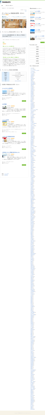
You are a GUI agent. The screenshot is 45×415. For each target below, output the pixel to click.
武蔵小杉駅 (32, 267)
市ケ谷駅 (32, 185)
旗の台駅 (32, 224)
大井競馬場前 (32, 160)
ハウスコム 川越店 (38, 17)
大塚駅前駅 (32, 162)
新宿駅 (37, 51)
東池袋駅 (32, 250)
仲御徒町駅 (32, 117)
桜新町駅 (32, 259)
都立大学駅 (32, 379)
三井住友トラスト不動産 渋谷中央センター (11, 152)
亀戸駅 (31, 100)
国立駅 (31, 153)
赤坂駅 (31, 372)
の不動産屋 (11, 8)
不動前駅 (32, 91)
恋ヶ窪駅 (32, 197)
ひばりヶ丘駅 (32, 72)
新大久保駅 (32, 208)
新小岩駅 (32, 215)
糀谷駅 (31, 330)
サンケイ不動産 (37, 29)
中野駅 (37, 58)
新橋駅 (31, 220)
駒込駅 (31, 396)
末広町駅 (32, 238)
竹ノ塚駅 (32, 327)
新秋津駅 (32, 222)
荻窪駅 (31, 344)
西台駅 (31, 351)
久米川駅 (32, 99)
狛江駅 (31, 292)
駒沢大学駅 (32, 395)
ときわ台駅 (32, 71)
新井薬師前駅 (32, 207)
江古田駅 (32, 273)
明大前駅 (32, 230)
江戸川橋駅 (32, 274)
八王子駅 (37, 63)
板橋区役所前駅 (33, 253)
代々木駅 (32, 115)
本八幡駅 (32, 239)
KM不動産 (4, 104)
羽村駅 (31, 335)
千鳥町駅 (32, 139)
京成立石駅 (32, 107)
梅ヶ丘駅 (32, 260)
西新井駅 (32, 356)
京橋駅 (31, 108)
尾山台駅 (32, 182)
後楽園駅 (32, 191)
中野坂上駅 (32, 95)
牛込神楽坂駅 (32, 291)
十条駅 (31, 133)
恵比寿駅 (32, 198)
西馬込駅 (32, 365)
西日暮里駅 (32, 359)
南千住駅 (32, 140)
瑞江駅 (31, 296)
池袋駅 (37, 49)
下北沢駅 (32, 87)
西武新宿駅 (32, 360)
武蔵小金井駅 (32, 268)
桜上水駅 (32, 258)
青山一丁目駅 (32, 388)
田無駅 (31, 298)
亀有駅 (31, 101)
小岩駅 (31, 178)
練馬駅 (31, 334)
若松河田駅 (32, 341)
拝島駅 (31, 206)
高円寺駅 (32, 397)
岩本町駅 (32, 183)
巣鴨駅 (31, 184)
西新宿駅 (32, 358)
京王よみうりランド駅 (34, 109)
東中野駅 (32, 243)
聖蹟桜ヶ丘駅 (32, 336)
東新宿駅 (32, 246)
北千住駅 (32, 131)
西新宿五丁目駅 (33, 357)
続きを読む (24, 116)
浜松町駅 (32, 283)
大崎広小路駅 (32, 167)
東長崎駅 (32, 251)
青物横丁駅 (32, 389)
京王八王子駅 (32, 110)
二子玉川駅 (32, 102)
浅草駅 (31, 282)
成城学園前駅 (32, 199)
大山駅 (31, 163)
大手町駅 (32, 169)
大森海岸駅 (32, 170)
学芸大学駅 (32, 175)
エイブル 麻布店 (37, 11)
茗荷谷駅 (32, 343)
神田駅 (31, 319)
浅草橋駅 (32, 281)
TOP (2, 5)
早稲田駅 (32, 229)
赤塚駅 (31, 373)
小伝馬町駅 (32, 177)
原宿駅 (31, 144)
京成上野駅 (32, 106)
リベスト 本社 (6, 173)
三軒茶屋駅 (32, 78)
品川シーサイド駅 (33, 146)
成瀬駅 (31, 201)
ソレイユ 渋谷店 (5, 119)
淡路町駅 (32, 284)
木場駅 (31, 237)
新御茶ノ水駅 (32, 216)
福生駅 (31, 320)
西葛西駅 (32, 364)
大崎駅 (31, 168)
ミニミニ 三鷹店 (37, 23)
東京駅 (31, 244)
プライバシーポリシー (9, 5)
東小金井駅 (32, 245)
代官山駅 (32, 116)
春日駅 (31, 231)
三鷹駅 (31, 79)
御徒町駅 (32, 192)
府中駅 (31, 190)
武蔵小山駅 (32, 266)
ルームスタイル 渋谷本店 (7, 88)
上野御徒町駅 (32, 84)
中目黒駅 (32, 94)
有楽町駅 (32, 236)
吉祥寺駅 (37, 56)
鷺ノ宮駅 (32, 405)
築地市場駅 (32, 329)
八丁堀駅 (32, 122)
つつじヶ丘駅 (32, 69)
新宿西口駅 (32, 213)
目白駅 (31, 307)
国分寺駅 (32, 152)
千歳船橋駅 (32, 137)
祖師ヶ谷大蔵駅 (33, 314)
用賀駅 (31, 297)
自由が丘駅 (32, 337)
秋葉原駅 (32, 322)
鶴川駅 (31, 404)
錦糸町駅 (32, 382)
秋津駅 (31, 321)
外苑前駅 (32, 154)
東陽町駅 (32, 252)
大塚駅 (31, 161)
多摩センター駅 (33, 155)
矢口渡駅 (32, 311)
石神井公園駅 (32, 312)
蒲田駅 (37, 53)
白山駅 (31, 304)
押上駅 (31, 205)
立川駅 (31, 326)
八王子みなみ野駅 (33, 123)
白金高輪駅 (32, 306)
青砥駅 (31, 390)
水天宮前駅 (32, 269)
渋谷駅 (37, 46)
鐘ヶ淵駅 (32, 383)
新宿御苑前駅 (32, 212)
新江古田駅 (32, 221)
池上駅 (31, 275)
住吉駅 (31, 118)
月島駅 (31, 235)
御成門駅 (32, 193)
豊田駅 (31, 368)
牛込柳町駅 (32, 290)
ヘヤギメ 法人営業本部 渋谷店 (8, 136)
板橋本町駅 (32, 254)
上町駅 (31, 80)
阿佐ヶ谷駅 (32, 387)
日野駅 (31, 228)
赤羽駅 (31, 375)
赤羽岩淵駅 (32, 374)
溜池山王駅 (32, 289)
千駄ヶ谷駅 (32, 138)
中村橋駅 (32, 92)
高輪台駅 (32, 402)
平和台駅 (32, 186)
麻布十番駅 (32, 409)
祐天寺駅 (32, 313)
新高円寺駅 (32, 223)
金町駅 (31, 380)
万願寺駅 (32, 76)
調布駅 (31, 367)
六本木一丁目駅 (33, 125)
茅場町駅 (32, 342)
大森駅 (31, 171)
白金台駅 (32, 305)
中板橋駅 (32, 93)
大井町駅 (32, 159)
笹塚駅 (31, 328)
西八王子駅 (32, 350)
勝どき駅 (32, 130)
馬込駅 (31, 394)
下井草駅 (32, 86)
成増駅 (31, 200)
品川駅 (31, 147)
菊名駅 (31, 345)
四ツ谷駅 (32, 148)
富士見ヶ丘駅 (32, 176)
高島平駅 (32, 398)
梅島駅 (31, 261)
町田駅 (37, 60)
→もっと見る (42, 42)
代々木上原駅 (32, 114)
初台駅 (31, 129)
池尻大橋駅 (32, 276)
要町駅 (31, 366)
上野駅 (31, 85)
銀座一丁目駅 (32, 381)
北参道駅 (32, 132)
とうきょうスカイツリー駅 (34, 70)
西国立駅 (32, 352)
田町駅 (31, 299)
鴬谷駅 (31, 403)
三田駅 (31, 77)
